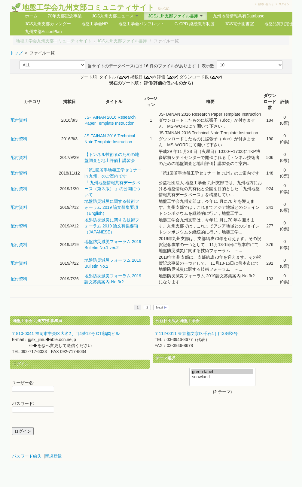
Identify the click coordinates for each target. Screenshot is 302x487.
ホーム (31, 16)
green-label (222, 371)
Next (159, 307)
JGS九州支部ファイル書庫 (122, 40)
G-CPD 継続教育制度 (195, 23)
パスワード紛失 (26, 456)
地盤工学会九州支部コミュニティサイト (88, 7)
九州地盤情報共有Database (238, 16)
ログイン (284, 4)
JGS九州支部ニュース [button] (115, 16)
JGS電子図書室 (239, 23)
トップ (16, 52)
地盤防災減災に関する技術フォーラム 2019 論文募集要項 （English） (111, 207)
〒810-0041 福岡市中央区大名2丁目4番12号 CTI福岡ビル (66, 333)
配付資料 (19, 120)
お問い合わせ (266, 4)
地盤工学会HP (94, 23)
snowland (222, 376)
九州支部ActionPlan (43, 31)
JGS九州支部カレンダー (48, 23)
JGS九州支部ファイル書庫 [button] (175, 16)
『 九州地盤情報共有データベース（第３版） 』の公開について (112, 188)
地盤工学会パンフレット (141, 23)
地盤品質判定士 (279, 23)
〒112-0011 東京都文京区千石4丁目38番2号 (196, 333)
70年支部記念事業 (64, 16)
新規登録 (53, 456)
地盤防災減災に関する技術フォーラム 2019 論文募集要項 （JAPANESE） (111, 226)
